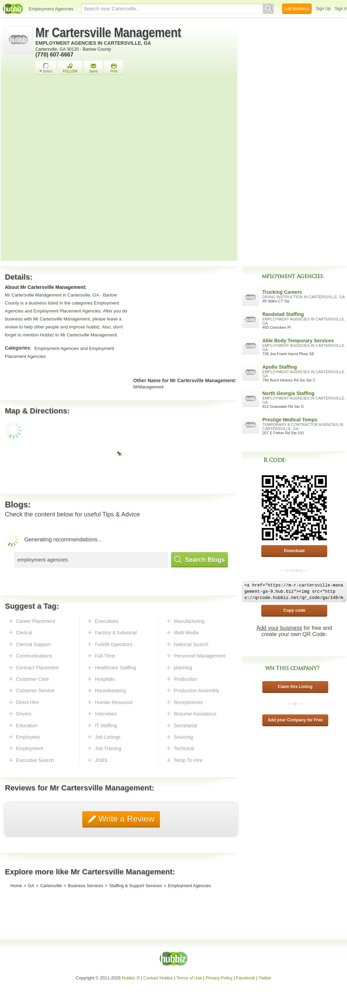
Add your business (279, 628)
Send (93, 68)
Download (294, 550)
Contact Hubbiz (158, 978)
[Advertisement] (85, 169)
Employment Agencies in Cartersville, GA (93, 43)
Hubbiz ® (131, 978)
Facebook (245, 978)
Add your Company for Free (295, 720)
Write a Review (125, 818)
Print (113, 68)
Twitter (265, 978)
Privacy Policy (218, 978)
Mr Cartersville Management (108, 32)
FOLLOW (70, 68)
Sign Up (323, 8)
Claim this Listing (295, 686)
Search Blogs (199, 559)
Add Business (297, 8)
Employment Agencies (51, 8)
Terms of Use (189, 978)
